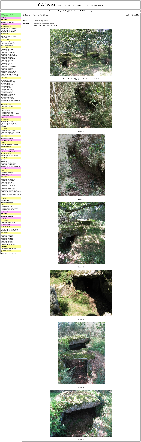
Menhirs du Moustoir (7, 97)
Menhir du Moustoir (6, 89)
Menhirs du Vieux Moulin (8, 248)
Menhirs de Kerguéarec (8, 94)
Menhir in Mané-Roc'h (7, 99)
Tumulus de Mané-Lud (7, 209)
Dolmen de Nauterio (7, 68)
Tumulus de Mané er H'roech (9, 208)
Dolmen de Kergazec (7, 238)
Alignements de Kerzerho (8, 123)
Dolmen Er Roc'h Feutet (8, 72)
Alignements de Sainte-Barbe (9, 229)
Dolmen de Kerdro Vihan (8, 163)
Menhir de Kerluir (6, 88)
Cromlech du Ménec (7, 45)
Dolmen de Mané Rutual (8, 188)
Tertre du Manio (5, 110)
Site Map (65, 11)
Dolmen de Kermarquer (8, 164)
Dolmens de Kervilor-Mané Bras (10, 166)
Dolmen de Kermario (7, 65)
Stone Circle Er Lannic (7, 149)
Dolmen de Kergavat (7, 236)
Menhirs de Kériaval (7, 95)
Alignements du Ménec (8, 31)
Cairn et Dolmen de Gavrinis (9, 144)
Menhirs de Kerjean (7, 138)
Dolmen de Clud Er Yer (8, 52)
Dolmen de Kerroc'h (7, 239)
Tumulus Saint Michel (7, 115)
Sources (76, 11)
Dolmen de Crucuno (7, 235)
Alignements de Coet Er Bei (9, 122)
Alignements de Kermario (8, 30)
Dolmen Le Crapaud (7, 216)
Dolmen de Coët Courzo (8, 179)
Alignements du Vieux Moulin (9, 230)
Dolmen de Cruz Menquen (9, 55)
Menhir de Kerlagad (7, 85)
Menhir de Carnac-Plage (8, 81)
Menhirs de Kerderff (7, 91)
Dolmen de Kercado (7, 57)
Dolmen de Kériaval (7, 60)
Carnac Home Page (55, 11)
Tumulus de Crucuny (7, 112)
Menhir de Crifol (5, 83)
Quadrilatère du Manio (7, 106)
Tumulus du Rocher (7, 172)
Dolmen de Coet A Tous (8, 54)
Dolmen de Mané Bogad (8, 222)
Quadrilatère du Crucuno (8, 253)
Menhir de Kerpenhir (7, 202)
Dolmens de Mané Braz (8, 134)
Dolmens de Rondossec (8, 244)
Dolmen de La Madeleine (8, 66)
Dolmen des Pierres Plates (9, 190)
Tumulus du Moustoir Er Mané (10, 113)
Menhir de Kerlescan (7, 86)
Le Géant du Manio (6, 80)
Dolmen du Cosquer (7, 243)
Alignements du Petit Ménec (9, 155)
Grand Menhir (5, 200)
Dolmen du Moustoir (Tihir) (9, 71)
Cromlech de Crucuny (7, 42)
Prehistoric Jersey (86, 11)
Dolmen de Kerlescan (7, 62)
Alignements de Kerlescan (9, 28)
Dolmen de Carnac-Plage (8, 51)
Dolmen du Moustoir (7, 69)
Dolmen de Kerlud (6, 182)
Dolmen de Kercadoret (7, 180)
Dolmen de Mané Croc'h (8, 131)
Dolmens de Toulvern (7, 22)
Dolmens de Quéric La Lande (9, 76)
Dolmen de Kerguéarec (8, 58)
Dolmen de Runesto (7, 241)
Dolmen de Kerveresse (8, 184)
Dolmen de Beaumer (7, 49)
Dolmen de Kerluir (6, 63)
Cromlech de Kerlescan (8, 43)
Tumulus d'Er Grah (6, 206)
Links (71, 11)
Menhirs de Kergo (6, 92)
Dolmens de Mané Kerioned (9, 74)
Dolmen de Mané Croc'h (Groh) (10, 132)
